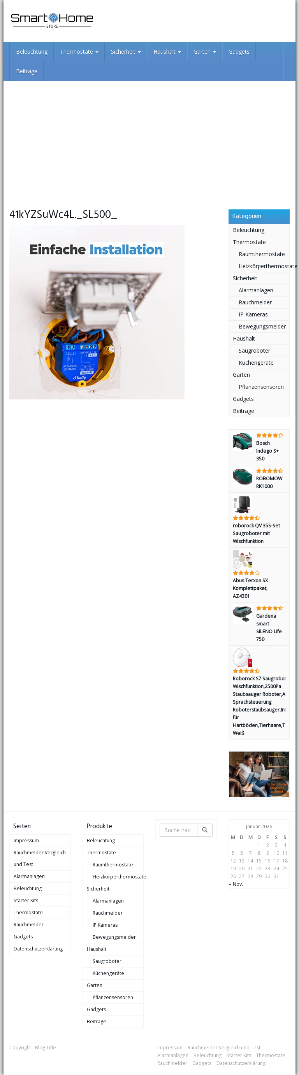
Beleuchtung (31, 51)
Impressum (26, 840)
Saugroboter (254, 350)
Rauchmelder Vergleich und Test (40, 858)
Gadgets (239, 51)
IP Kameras (253, 314)
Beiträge (26, 71)
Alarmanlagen (256, 290)
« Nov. (236, 884)
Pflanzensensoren (261, 386)
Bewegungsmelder (262, 326)
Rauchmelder (255, 302)
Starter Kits (26, 900)
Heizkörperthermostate (264, 266)
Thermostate (79, 51)
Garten (204, 51)
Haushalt (167, 51)
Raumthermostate (262, 254)
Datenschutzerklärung (38, 948)
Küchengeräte (256, 362)
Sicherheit (126, 51)
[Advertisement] (149, 139)
